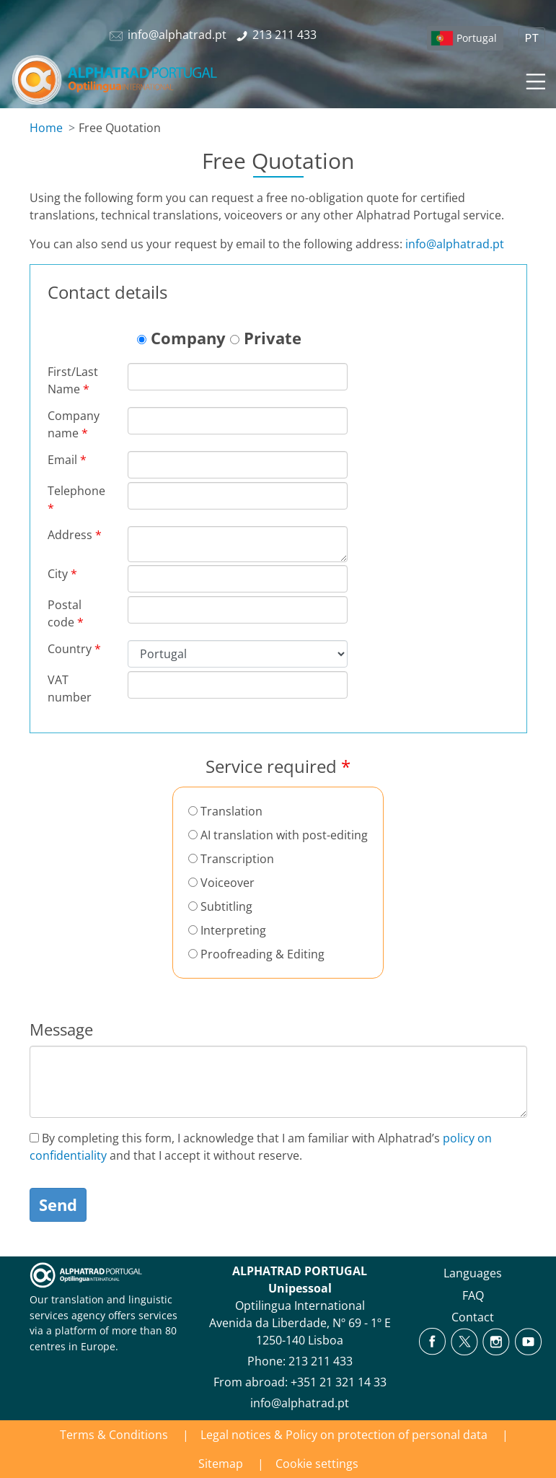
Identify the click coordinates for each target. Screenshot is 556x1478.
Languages (473, 1273)
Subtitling (220, 906)
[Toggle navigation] (534, 79)
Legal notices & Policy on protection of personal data (343, 1435)
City (62, 574)
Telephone (76, 499)
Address (75, 535)
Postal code (66, 613)
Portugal (476, 38)
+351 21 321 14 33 (339, 1382)
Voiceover (221, 883)
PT (532, 38)
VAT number (70, 688)
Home (46, 128)
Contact (472, 1317)
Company (181, 338)
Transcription (231, 859)
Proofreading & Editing (256, 954)
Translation (225, 811)
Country (74, 649)
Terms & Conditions (114, 1435)
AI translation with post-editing (278, 835)
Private (265, 338)
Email (67, 460)
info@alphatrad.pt (454, 244)
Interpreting (227, 930)
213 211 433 (320, 1361)
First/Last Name (73, 380)
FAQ (473, 1295)
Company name (74, 424)
